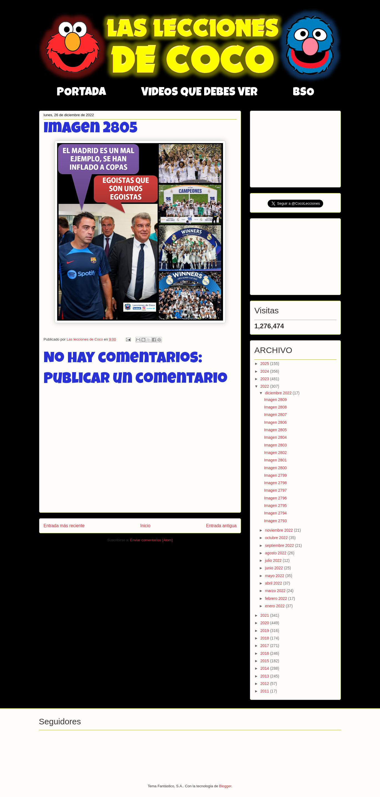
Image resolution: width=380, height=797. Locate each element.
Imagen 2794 (275, 513)
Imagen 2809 (275, 399)
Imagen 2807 (275, 414)
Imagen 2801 (275, 460)
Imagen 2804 (275, 437)
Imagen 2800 (275, 468)
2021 (265, 615)
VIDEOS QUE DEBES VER (199, 93)
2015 (265, 661)
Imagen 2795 (275, 505)
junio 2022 (274, 568)
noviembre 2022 (279, 530)
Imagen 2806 (275, 422)
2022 (265, 386)
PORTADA (81, 93)
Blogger (225, 786)
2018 (265, 638)
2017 (265, 645)
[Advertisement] (296, 147)
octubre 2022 (277, 537)
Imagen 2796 (275, 498)
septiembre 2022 (280, 545)
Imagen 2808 (275, 407)
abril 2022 (274, 583)
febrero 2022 (276, 598)
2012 (265, 683)
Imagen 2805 (275, 430)
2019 (265, 630)
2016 (265, 653)
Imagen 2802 (275, 452)
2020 (265, 623)
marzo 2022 (276, 590)
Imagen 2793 (275, 521)
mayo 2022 (275, 575)
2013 (265, 676)
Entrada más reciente (64, 525)
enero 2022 (275, 606)
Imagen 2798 (275, 483)
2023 (265, 379)
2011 (265, 691)
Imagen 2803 (275, 445)
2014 (265, 668)
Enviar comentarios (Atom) (151, 540)
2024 (265, 371)
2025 (265, 363)
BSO (303, 93)
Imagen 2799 (275, 475)
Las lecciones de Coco (85, 339)
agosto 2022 (276, 553)
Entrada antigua (221, 525)
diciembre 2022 (279, 393)
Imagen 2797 (275, 490)
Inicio (145, 525)
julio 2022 (274, 560)
